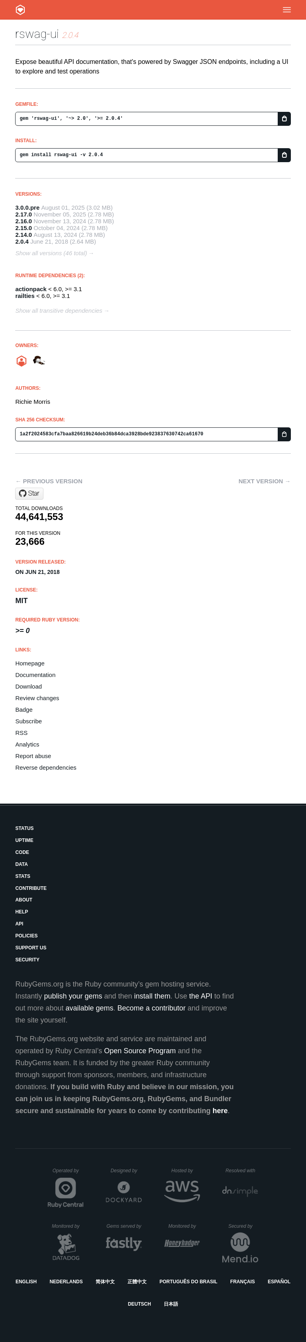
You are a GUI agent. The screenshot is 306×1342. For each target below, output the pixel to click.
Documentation (35, 674)
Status (24, 828)
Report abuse (33, 755)
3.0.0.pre (27, 207)
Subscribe (28, 721)
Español (279, 1281)
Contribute (31, 888)
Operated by (68, 1173)
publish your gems (73, 996)
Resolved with (242, 1170)
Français (242, 1281)
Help (21, 912)
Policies (26, 936)
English (26, 1281)
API (19, 924)
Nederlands (65, 1281)
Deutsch (139, 1304)
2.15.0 (23, 227)
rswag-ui (37, 34)
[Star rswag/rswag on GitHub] (29, 494)
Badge (23, 709)
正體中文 (137, 1281)
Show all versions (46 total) (51, 253)
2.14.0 (23, 234)
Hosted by (185, 1170)
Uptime (24, 840)
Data (21, 864)
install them (152, 996)
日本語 (171, 1304)
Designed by (126, 1170)
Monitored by (68, 1226)
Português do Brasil (188, 1281)
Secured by (243, 1226)
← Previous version (48, 481)
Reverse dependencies (45, 767)
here (220, 1111)
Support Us (30, 948)
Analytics (27, 744)
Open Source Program (140, 1051)
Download (28, 686)
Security (27, 960)
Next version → (265, 481)
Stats (22, 876)
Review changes (37, 698)
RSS (21, 732)
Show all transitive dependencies (58, 310)
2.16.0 (23, 221)
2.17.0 (23, 214)
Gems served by (124, 1226)
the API (200, 996)
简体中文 (105, 1281)
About (23, 900)
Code (22, 852)
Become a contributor (152, 1008)
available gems (90, 1008)
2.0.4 (21, 241)
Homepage (29, 663)
